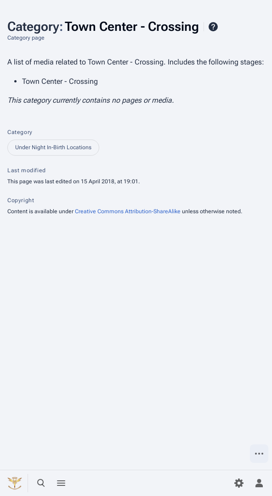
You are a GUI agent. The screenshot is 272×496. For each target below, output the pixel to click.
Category (20, 132)
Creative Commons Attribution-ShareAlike (128, 211)
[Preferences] (239, 483)
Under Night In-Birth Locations (53, 147)
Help (213, 26)
